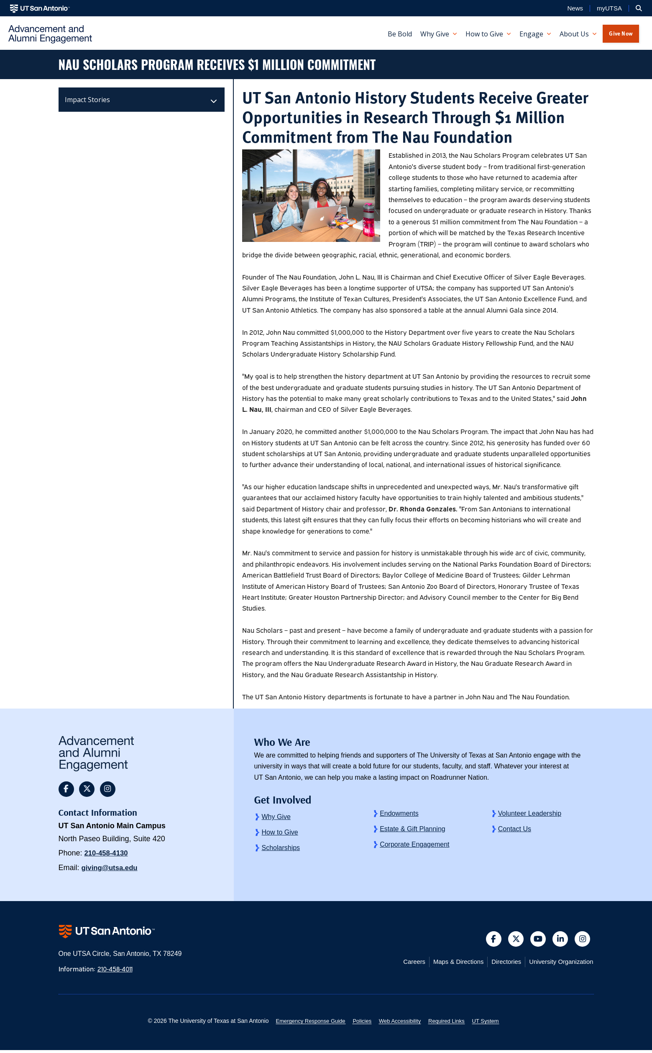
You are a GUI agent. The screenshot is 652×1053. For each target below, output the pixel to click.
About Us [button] (574, 34)
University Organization (558, 964)
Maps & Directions (447, 964)
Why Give (275, 816)
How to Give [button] (484, 34)
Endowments (399, 813)
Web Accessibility (401, 1023)
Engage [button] (531, 34)
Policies (360, 1023)
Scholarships (280, 847)
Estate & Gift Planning (412, 828)
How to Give (279, 832)
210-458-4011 (118, 971)
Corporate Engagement (414, 844)
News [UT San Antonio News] (575, 8)
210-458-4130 (107, 854)
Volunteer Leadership (529, 813)
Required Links (451, 1023)
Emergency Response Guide (304, 1023)
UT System (493, 1023)
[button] (639, 8)
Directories (499, 964)
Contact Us (514, 828)
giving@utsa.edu (112, 869)
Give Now (621, 33)
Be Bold (400, 34)
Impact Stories (87, 99)
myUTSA (609, 8)
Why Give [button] (434, 34)
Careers (399, 964)
